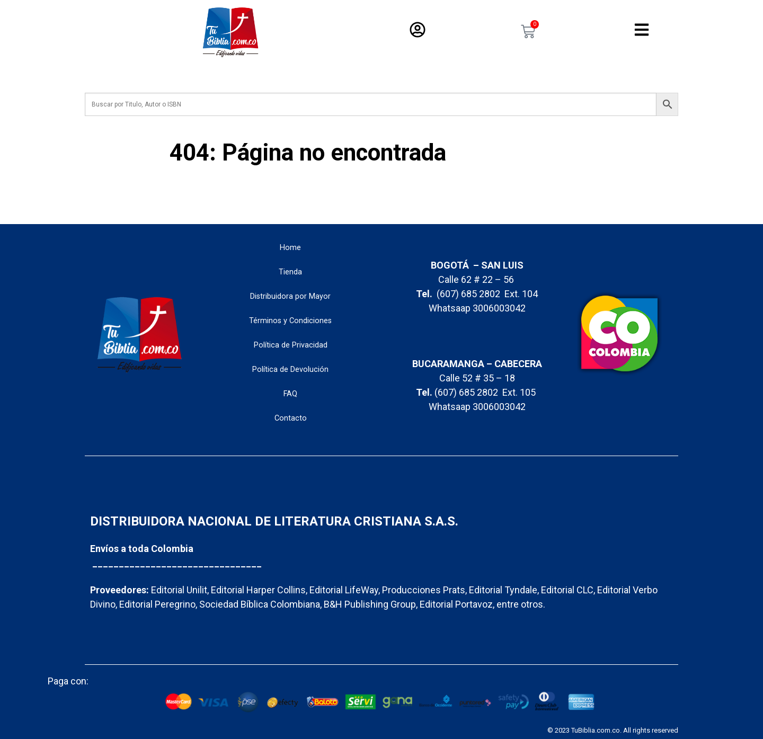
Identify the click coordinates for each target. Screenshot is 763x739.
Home (290, 247)
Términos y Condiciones (290, 320)
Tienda (290, 272)
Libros (378, 75)
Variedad (441, 75)
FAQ (290, 393)
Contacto (290, 418)
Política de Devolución (290, 369)
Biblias (318, 75)
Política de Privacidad (290, 345)
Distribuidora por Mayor (290, 296)
